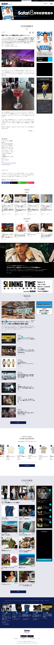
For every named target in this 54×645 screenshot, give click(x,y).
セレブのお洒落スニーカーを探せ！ (11, 502)
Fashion (21, 341)
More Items (27, 465)
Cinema (43, 502)
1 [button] (22, 276)
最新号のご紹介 (40, 58)
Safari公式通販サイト (36, 0)
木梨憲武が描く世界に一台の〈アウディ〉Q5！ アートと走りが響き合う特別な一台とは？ (26, 388)
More (18, 422)
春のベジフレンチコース (32, 234)
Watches (21, 366)
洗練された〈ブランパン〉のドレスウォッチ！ (26, 363)
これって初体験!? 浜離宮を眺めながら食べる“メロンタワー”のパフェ (7, 210)
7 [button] (31, 276)
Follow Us (44, 560)
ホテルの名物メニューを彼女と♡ (9, 44)
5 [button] (28, 276)
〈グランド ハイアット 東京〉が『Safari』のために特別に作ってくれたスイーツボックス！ (46, 235)
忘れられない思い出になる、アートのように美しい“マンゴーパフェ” (46, 210)
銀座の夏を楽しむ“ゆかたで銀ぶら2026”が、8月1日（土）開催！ (26, 412)
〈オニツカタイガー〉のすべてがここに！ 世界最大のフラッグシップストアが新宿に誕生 (26, 339)
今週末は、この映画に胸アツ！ (25, 518)
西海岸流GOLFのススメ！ (6, 550)
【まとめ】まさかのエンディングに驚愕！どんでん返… (47, 513)
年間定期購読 (40, 60)
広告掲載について (24, 638)
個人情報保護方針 (32, 638)
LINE (22, 182)
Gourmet (5, 239)
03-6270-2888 (6, 159)
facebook (5, 182)
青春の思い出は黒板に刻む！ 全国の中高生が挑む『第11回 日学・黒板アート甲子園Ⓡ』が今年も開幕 (26, 376)
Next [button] (49, 256)
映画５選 (46, 502)
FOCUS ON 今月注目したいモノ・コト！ (27, 534)
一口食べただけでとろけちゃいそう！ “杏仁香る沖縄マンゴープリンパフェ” (20, 210)
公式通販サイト (45, 3)
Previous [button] (5, 256)
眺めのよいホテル (22, 567)
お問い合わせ (16, 638)
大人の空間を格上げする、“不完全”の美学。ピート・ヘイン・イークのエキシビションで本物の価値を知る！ (26, 351)
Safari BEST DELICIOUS (45, 0)
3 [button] (25, 276)
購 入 (50, 59)
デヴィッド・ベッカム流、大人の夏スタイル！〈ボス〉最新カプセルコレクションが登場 (26, 400)
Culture (21, 415)
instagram (30, 182)
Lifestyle (21, 378)
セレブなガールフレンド (6, 584)
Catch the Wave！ (5, 518)
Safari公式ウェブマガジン (26, 0)
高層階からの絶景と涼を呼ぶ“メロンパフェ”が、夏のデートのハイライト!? (33, 210)
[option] (27, 258)
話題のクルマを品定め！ (6, 534)
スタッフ (39, 638)
